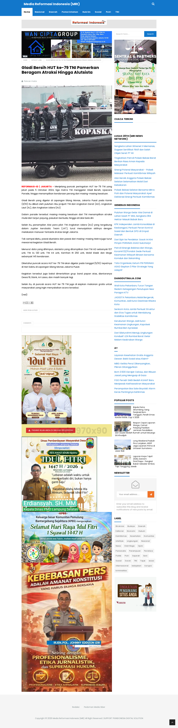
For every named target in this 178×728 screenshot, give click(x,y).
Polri (127, 555)
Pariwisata (121, 550)
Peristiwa (148, 550)
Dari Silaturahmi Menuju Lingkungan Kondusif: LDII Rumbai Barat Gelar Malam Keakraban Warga (133, 336)
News (118, 545)
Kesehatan (135, 536)
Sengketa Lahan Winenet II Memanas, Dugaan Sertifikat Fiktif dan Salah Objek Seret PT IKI (134, 149)
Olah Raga (129, 545)
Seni (145, 555)
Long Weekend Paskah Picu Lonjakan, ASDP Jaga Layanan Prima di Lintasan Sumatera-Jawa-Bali (135, 445)
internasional (122, 565)
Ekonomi (131, 531)
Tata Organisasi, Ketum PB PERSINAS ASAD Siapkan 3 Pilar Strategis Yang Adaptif (134, 266)
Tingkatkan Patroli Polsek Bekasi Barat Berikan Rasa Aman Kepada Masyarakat (135, 161)
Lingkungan (132, 541)
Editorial (120, 531)
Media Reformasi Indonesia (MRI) (69, 718)
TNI (135, 560)
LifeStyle (120, 541)
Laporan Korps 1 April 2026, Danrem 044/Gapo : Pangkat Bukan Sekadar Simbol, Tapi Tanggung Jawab (135, 461)
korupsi (148, 565)
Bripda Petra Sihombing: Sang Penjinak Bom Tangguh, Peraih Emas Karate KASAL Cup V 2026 (135, 412)
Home (25, 60)
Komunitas (149, 536)
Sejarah (136, 555)
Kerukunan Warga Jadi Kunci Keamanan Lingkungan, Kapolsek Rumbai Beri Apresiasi (132, 324)
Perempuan (135, 550)
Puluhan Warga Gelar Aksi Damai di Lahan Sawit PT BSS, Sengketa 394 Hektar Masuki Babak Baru (133, 216)
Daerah (141, 526)
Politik (118, 555)
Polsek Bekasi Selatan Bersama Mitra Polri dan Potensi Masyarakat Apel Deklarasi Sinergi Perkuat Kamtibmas (134, 193)
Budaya (131, 526)
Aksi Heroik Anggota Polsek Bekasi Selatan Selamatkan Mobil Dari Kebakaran (132, 181)
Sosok (128, 560)
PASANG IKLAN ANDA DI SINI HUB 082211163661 (52, 430)
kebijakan (136, 565)
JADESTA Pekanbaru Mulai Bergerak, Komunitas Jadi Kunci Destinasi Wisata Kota (135, 301)
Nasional (145, 541)
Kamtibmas (121, 536)
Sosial (119, 560)
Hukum (142, 531)
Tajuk (142, 560)
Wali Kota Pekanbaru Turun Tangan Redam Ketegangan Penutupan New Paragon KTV (134, 289)
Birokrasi (120, 526)
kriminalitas (121, 570)
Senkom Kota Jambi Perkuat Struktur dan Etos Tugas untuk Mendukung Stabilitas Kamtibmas (134, 312)
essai (151, 560)
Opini (140, 545)
